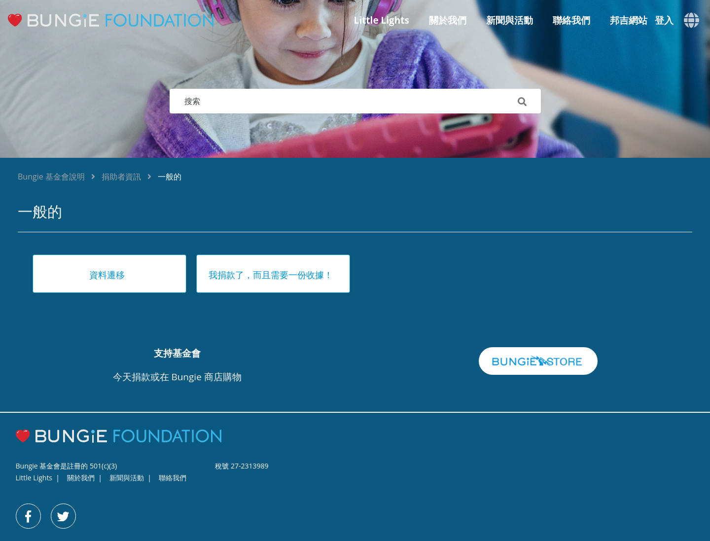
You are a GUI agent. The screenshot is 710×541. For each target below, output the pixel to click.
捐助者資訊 (121, 176)
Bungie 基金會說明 (51, 176)
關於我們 (447, 20)
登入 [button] (664, 20)
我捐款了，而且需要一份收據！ (271, 275)
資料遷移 (107, 275)
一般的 (169, 176)
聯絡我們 (571, 20)
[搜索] (355, 101)
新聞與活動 (509, 20)
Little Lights (381, 20)
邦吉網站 (628, 20)
